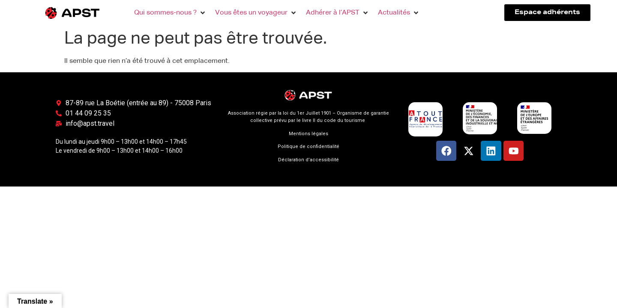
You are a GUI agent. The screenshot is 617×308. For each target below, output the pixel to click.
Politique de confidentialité (308, 146)
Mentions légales (308, 133)
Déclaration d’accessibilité (308, 160)
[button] (170, 13)
